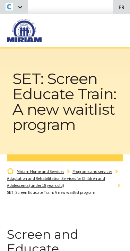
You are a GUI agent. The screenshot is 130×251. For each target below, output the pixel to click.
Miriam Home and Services (40, 171)
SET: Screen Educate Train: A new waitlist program (51, 192)
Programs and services (92, 171)
